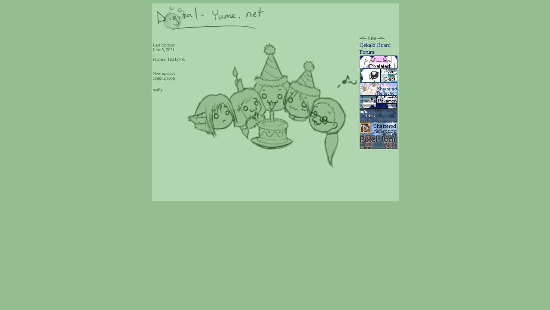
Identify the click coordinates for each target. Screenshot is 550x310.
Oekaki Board (375, 45)
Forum (367, 52)
